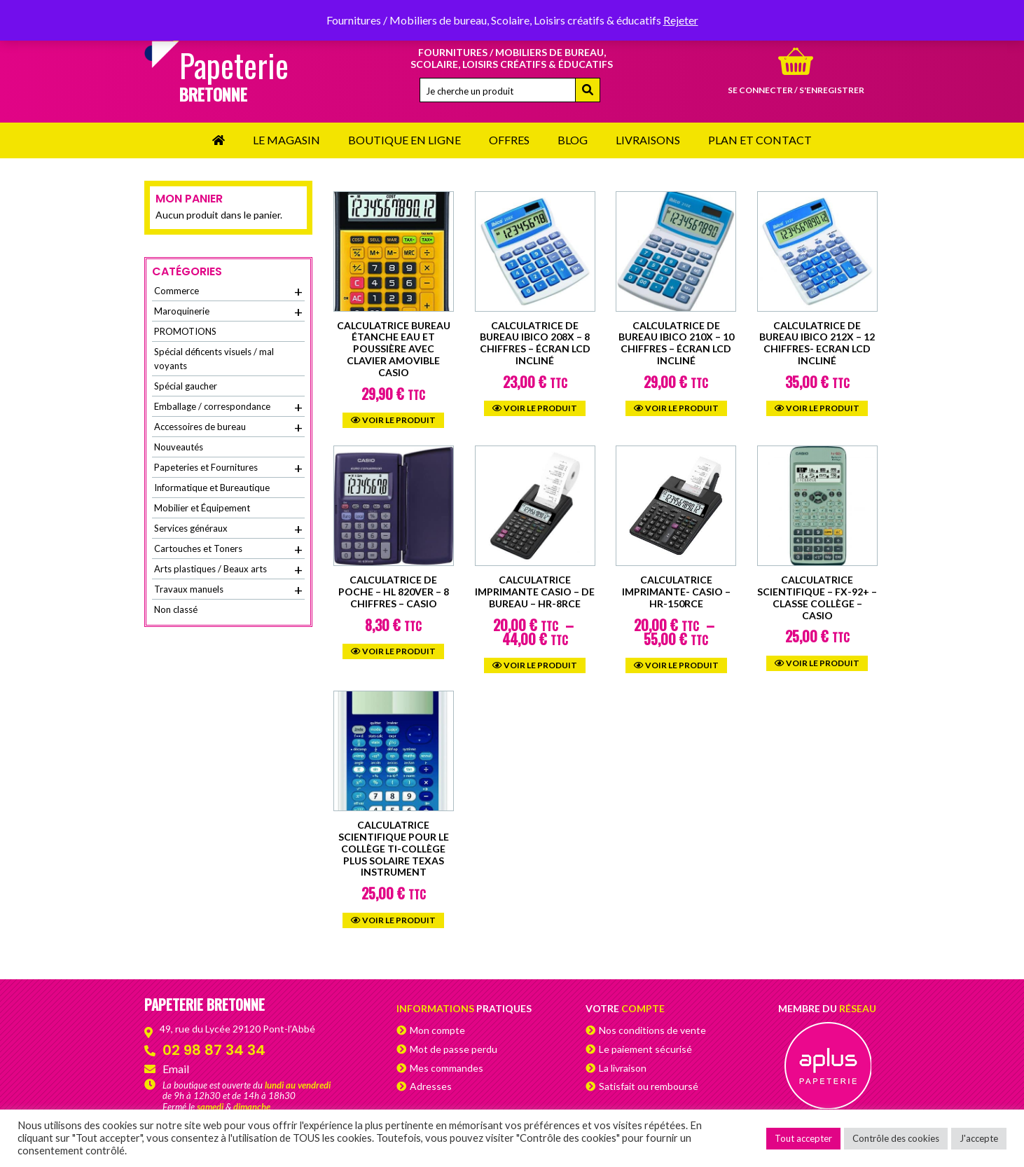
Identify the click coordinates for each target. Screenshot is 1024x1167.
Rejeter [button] (680, 20)
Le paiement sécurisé (645, 1049)
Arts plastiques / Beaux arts (228, 569)
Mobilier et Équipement (202, 507)
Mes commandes (446, 1068)
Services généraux (228, 528)
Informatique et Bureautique (212, 487)
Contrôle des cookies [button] (895, 1138)
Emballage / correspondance (228, 407)
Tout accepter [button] (803, 1138)
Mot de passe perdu (453, 1049)
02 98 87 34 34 (213, 1050)
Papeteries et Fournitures (228, 468)
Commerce (228, 291)
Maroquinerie (228, 311)
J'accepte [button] (979, 1138)
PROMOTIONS (185, 331)
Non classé (176, 609)
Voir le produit (393, 420)
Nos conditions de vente (652, 1030)
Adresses (431, 1086)
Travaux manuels (228, 589)
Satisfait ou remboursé (648, 1086)
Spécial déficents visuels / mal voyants (214, 358)
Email (175, 1068)
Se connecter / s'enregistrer (796, 90)
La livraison (622, 1068)
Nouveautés (178, 447)
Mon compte (437, 1030)
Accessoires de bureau (228, 427)
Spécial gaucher (185, 386)
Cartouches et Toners (228, 549)
